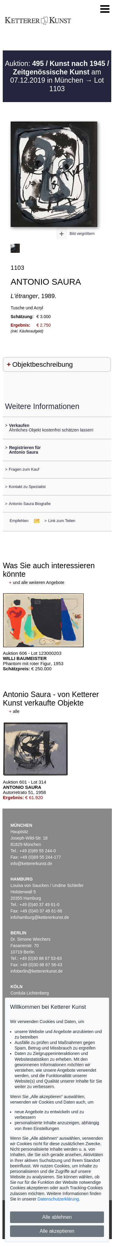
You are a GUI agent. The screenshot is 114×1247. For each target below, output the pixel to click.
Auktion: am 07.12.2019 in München (57, 72)
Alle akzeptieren (57, 1231)
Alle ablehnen (57, 1217)
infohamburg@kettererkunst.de (40, 917)
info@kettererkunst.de (31, 863)
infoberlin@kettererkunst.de (37, 971)
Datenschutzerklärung (58, 1199)
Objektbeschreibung (42, 364)
